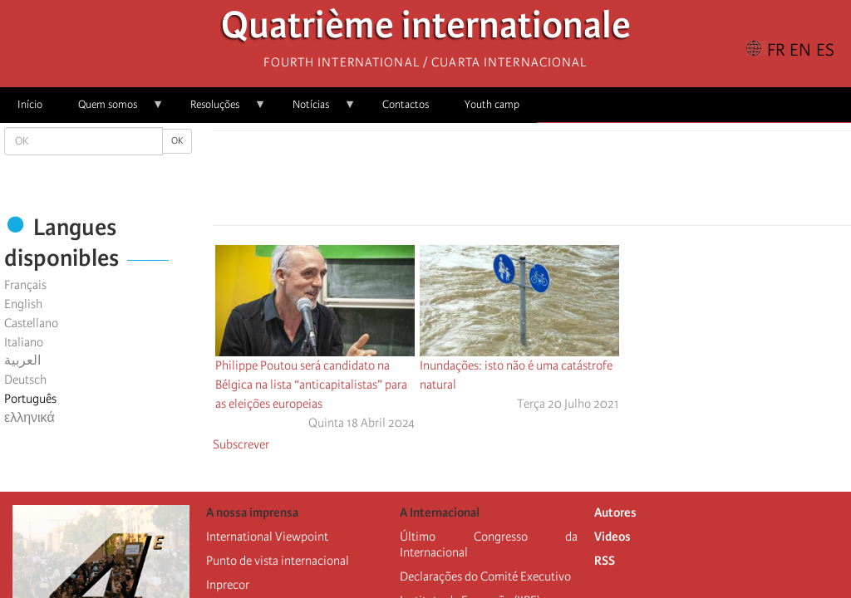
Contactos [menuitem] (405, 104)
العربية (22, 360)
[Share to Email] (555, 182)
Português (30, 398)
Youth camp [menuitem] (492, 104)
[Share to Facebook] (485, 182)
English (23, 304)
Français (25, 284)
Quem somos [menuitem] (112, 110)
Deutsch (25, 379)
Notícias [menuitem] (315, 110)
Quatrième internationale (426, 29)
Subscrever (241, 444)
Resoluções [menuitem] (219, 110)
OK (177, 140)
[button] (578, 182)
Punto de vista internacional (277, 560)
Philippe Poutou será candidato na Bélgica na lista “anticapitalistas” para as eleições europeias (311, 384)
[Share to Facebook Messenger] (532, 182)
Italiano (23, 342)
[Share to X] (508, 182)
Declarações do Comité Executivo (485, 576)
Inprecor (227, 584)
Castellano (31, 323)
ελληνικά (29, 417)
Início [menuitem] (29, 104)
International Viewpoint (267, 536)
